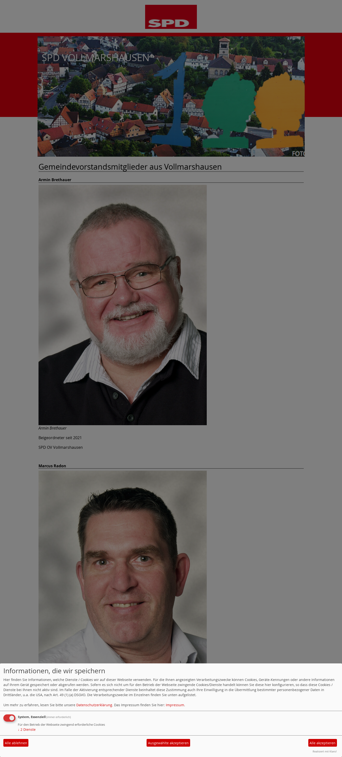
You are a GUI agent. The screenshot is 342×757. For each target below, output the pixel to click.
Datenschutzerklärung (94, 705)
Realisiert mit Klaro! (325, 751)
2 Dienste (27, 729)
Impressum (175, 705)
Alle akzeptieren (323, 743)
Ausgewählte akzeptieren (168, 743)
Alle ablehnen (16, 743)
